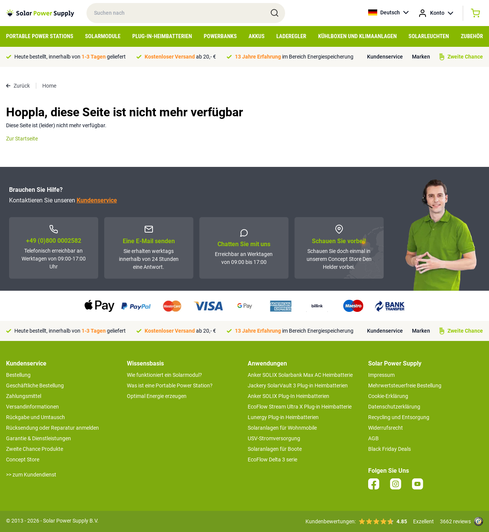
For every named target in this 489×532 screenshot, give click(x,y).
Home (49, 86)
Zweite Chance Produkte (34, 449)
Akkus (256, 36)
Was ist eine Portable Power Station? (170, 385)
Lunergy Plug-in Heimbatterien (283, 417)
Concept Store (22, 459)
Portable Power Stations (39, 36)
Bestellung (18, 375)
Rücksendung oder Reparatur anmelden (52, 428)
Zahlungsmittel (23, 396)
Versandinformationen (32, 407)
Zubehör (472, 36)
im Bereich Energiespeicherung (294, 57)
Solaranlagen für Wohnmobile (282, 428)
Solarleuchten (429, 36)
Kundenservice (385, 57)
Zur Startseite (22, 139)
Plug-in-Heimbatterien (162, 36)
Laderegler (291, 36)
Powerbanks (220, 36)
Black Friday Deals (389, 449)
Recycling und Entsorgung (398, 417)
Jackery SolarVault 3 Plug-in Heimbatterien (298, 385)
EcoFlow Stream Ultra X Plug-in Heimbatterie (300, 407)
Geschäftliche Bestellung (35, 385)
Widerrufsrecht (385, 428)
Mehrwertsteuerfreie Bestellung (404, 385)
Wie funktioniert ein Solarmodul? (164, 375)
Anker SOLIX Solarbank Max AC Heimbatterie (300, 375)
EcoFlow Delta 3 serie (272, 459)
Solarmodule (102, 36)
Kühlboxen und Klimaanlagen (357, 36)
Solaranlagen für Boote (275, 449)
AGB (373, 438)
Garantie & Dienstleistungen (38, 438)
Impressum (381, 375)
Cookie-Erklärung (388, 396)
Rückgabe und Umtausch (35, 417)
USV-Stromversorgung (274, 438)
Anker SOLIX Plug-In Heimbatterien (288, 396)
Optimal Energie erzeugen (157, 396)
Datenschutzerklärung (394, 407)
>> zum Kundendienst (31, 475)
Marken (421, 57)
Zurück (18, 86)
